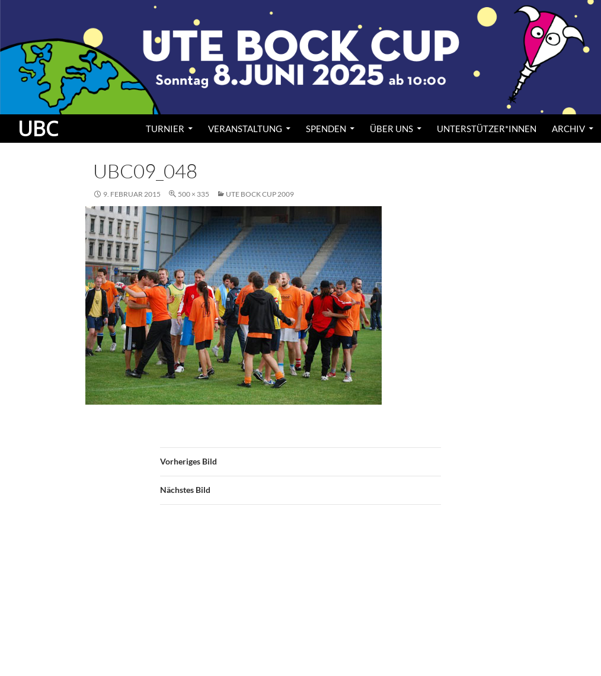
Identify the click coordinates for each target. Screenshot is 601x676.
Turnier (165, 128)
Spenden (326, 128)
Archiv (568, 128)
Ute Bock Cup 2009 (260, 194)
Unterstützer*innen (486, 128)
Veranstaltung (245, 128)
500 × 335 (193, 194)
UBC (38, 128)
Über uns (391, 128)
